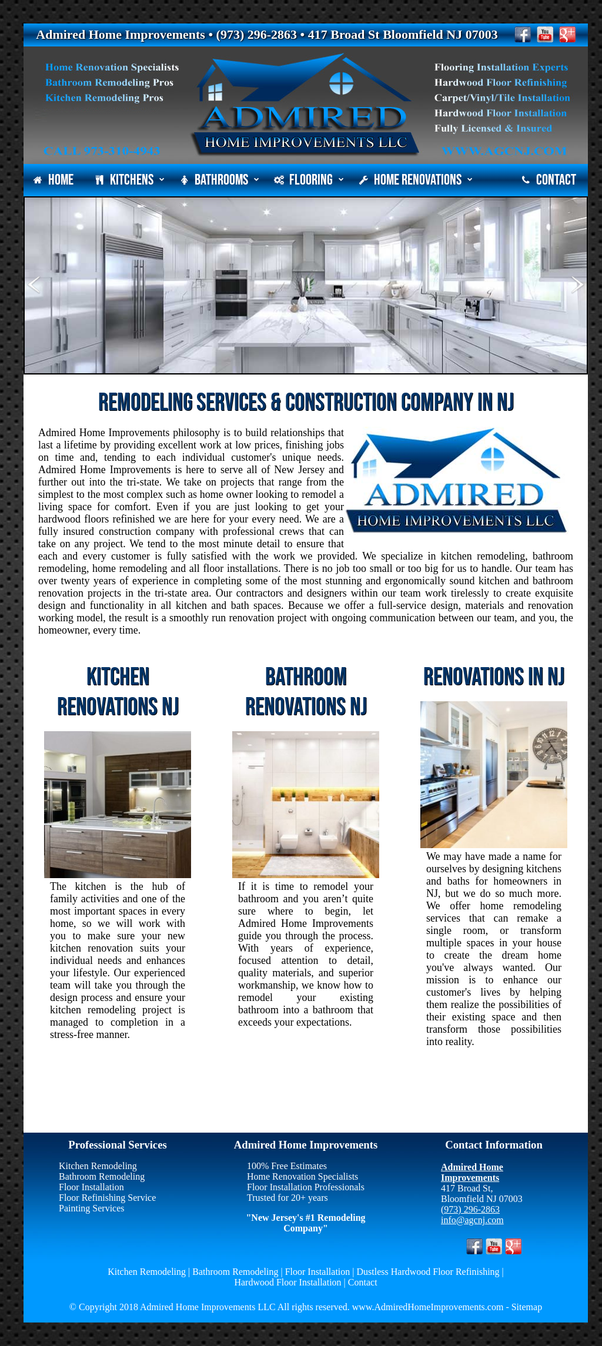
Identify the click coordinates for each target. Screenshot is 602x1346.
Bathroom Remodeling (102, 1176)
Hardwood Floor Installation (287, 1282)
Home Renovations (415, 180)
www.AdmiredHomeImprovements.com (427, 1307)
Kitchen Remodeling (98, 1166)
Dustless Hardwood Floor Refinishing (428, 1272)
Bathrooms (219, 180)
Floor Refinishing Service (107, 1198)
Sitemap (526, 1307)
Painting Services (92, 1208)
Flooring (308, 180)
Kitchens (129, 180)
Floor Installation (91, 1187)
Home (53, 180)
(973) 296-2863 (470, 1209)
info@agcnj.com (472, 1220)
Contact (548, 180)
